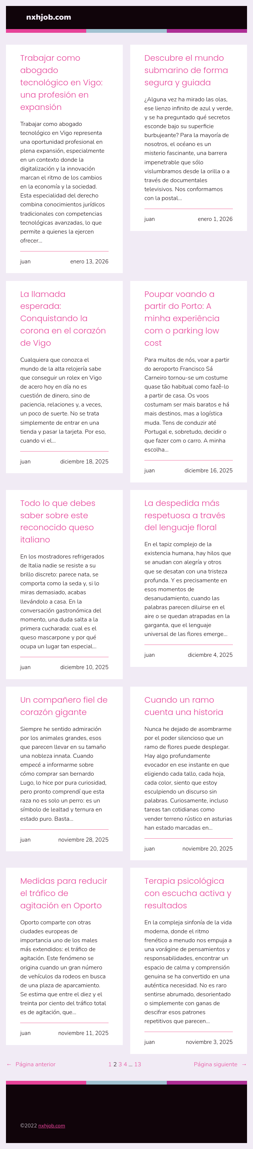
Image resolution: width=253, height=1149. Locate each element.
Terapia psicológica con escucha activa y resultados (187, 893)
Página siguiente (220, 1064)
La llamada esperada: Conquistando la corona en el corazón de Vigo (63, 318)
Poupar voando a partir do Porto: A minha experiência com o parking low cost (181, 318)
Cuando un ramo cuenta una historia (183, 706)
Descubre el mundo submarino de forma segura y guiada (186, 70)
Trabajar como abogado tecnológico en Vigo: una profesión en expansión (61, 82)
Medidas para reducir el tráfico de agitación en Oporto (63, 893)
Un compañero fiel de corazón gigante (63, 706)
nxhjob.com (48, 17)
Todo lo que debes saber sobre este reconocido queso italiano (57, 521)
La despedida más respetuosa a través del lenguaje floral (184, 515)
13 (137, 1064)
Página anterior (31, 1064)
